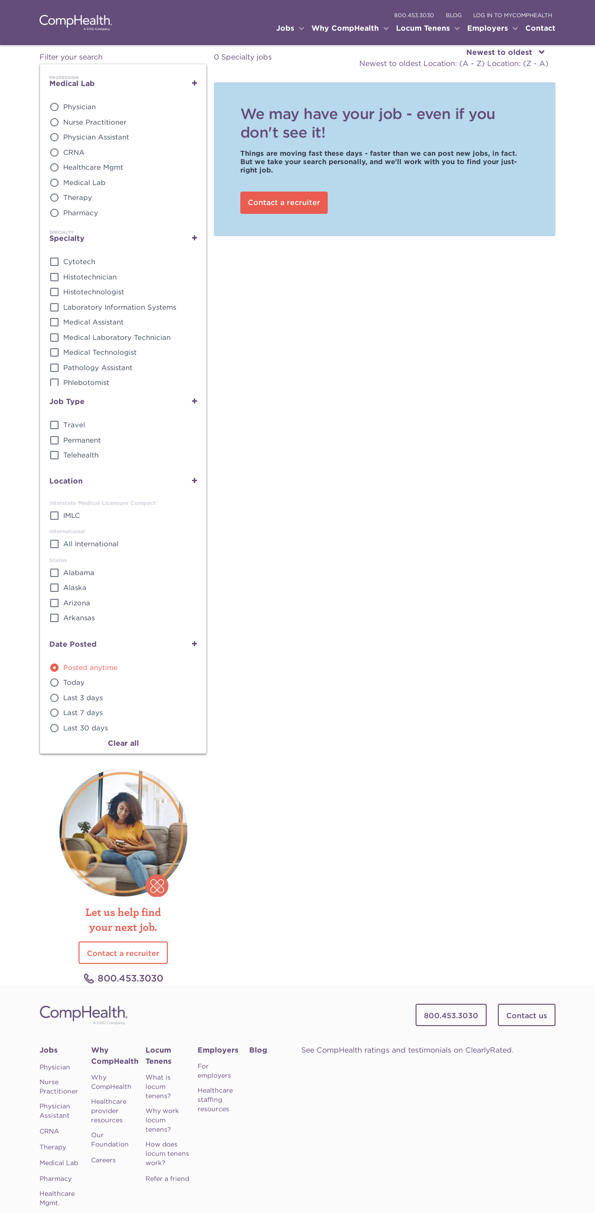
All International (91, 544)
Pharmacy (80, 213)
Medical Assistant (93, 322)
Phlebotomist (86, 382)
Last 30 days (85, 728)
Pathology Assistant (97, 368)
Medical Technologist (100, 352)
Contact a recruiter (284, 202)
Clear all (123, 743)
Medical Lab (72, 83)
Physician (79, 107)
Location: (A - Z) (455, 63)
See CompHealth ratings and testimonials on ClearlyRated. (407, 1050)
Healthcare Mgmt (93, 167)
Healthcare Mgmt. (57, 1198)
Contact (540, 28)
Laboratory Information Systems (119, 307)
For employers (214, 1070)
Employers (218, 1050)
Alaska (74, 587)
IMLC (71, 515)
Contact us (526, 1015)
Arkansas (79, 618)
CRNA (74, 152)
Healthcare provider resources (108, 1111)
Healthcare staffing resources (215, 1100)
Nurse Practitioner (94, 122)
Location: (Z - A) (518, 63)
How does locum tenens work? (167, 1153)
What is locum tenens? (158, 1087)
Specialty (67, 238)
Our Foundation (110, 1139)
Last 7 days (83, 713)
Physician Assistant (96, 137)
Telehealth (81, 455)
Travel (74, 425)
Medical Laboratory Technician (117, 337)
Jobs (49, 1050)
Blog (258, 1050)
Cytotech (79, 262)
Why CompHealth (115, 1056)
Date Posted (73, 644)
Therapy (77, 197)
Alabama (78, 573)
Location (66, 481)
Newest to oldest (391, 63)
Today (74, 682)
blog (454, 15)
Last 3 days (83, 698)
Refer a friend (167, 1178)
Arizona (76, 603)
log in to (512, 15)
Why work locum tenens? (162, 1120)
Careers (103, 1160)
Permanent (82, 440)
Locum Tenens (158, 1056)
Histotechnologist (93, 292)
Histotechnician (90, 277)
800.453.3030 (414, 15)
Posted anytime (90, 667)
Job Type (67, 401)
